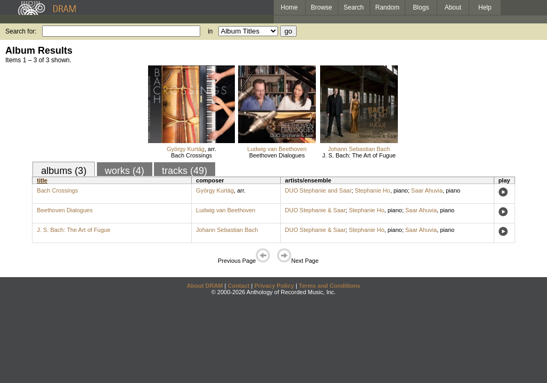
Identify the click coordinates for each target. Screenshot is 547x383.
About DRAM (205, 285)
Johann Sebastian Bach (359, 149)
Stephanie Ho (372, 190)
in (210, 31)
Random (387, 7)
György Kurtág (186, 149)
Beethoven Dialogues (277, 155)
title (42, 180)
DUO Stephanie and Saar (318, 190)
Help (485, 7)
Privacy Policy (274, 285)
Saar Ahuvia (427, 190)
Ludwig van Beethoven (276, 149)
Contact (238, 285)
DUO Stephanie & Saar (315, 210)
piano (401, 190)
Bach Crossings (191, 155)
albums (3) (63, 170)
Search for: (21, 31)
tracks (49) (184, 170)
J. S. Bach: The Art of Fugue (359, 155)
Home (289, 7)
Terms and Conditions (329, 285)
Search (354, 7)
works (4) (124, 170)
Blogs (421, 7)
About (453, 7)
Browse (321, 7)
